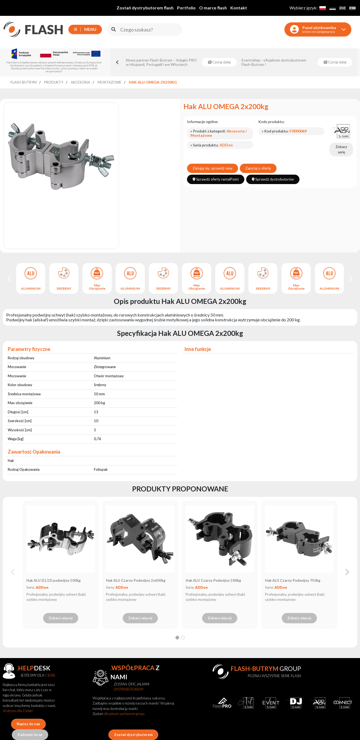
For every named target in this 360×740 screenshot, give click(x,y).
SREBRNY (64, 288)
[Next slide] (350, 278)
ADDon (42, 587)
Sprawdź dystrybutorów (273, 179)
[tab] (177, 638)
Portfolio (186, 7)
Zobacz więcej (61, 618)
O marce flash (213, 7)
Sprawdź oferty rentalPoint (216, 179)
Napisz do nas (28, 724)
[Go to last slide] (117, 62)
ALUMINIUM (30, 288)
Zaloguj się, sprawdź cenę (212, 168)
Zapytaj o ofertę (258, 168)
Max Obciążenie (97, 287)
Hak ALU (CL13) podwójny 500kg (53, 580)
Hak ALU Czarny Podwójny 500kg (213, 580)
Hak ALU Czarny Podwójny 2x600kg (135, 580)
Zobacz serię (341, 149)
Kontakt (238, 7)
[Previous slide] (13, 572)
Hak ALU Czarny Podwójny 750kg (292, 580)
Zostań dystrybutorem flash (145, 7)
